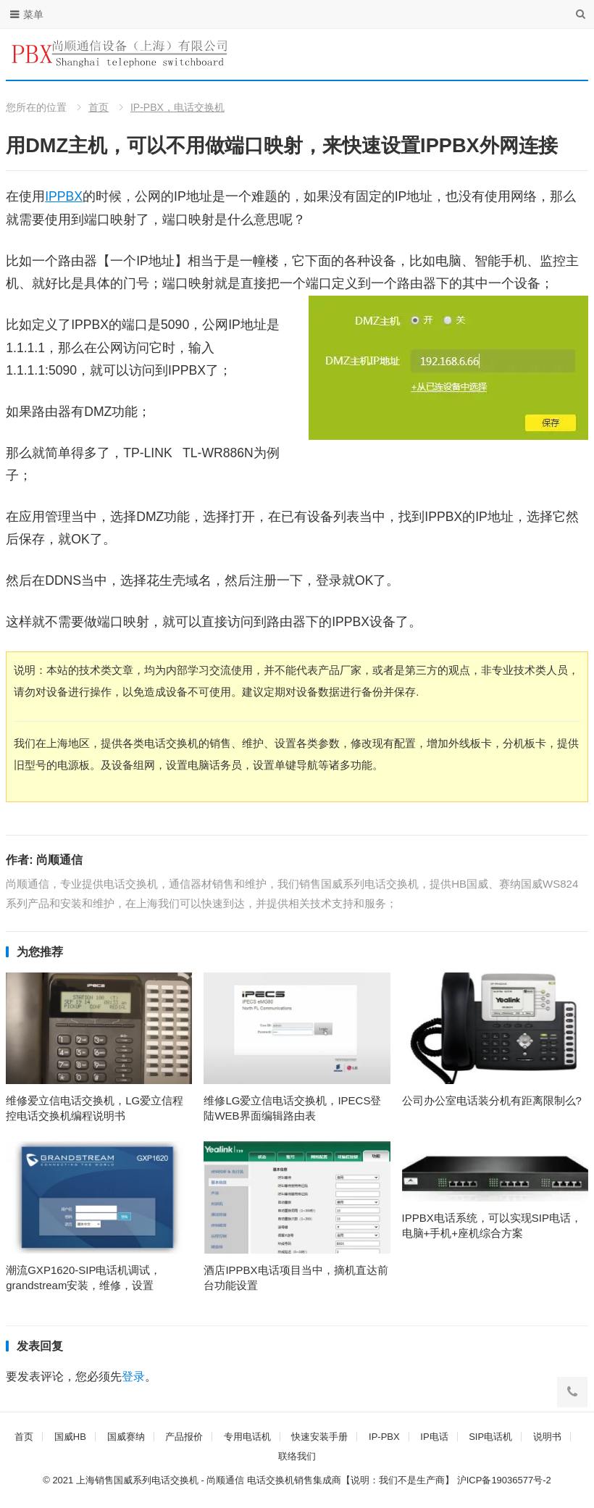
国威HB (70, 1436)
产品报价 (184, 1436)
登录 (133, 1376)
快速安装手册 (319, 1436)
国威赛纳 (126, 1436)
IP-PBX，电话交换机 (177, 107)
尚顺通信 (59, 860)
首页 (98, 107)
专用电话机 (247, 1436)
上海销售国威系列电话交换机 (137, 1480)
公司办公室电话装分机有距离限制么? (492, 1100)
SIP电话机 (490, 1436)
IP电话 (434, 1436)
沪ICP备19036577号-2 (504, 1480)
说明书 (547, 1436)
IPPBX (64, 196)
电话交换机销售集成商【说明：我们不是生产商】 (350, 1480)
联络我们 (297, 1456)
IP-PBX (384, 1436)
